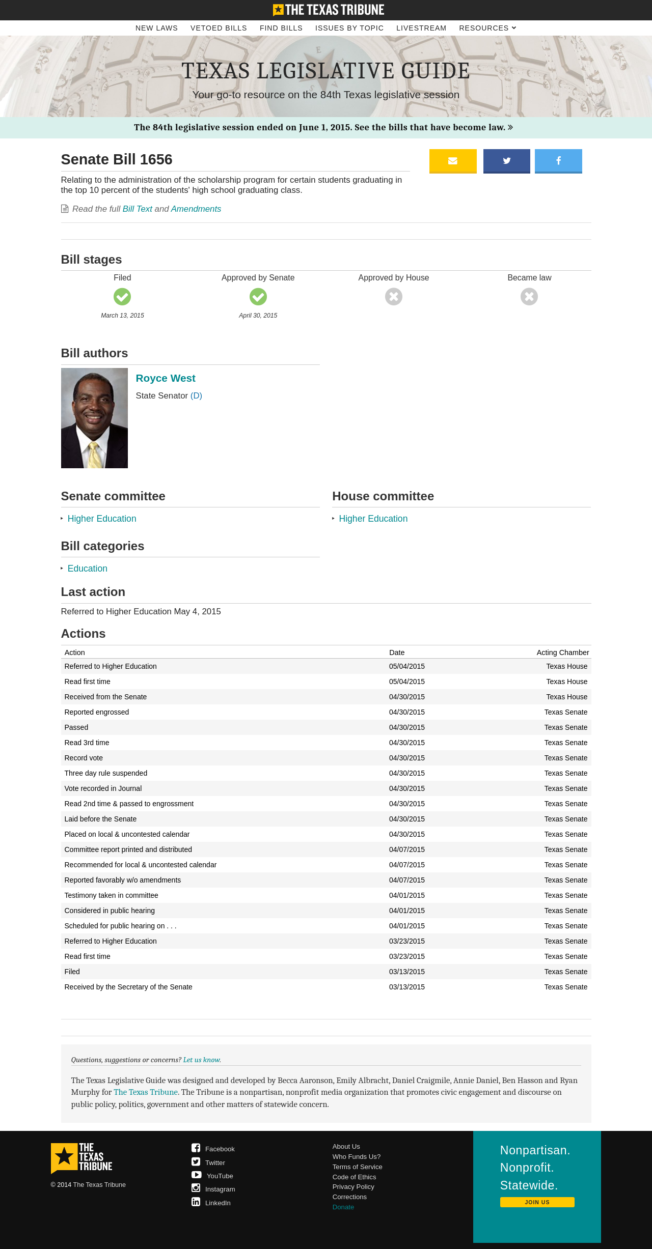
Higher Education (102, 519)
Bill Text (137, 209)
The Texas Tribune (146, 1092)
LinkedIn (211, 1203)
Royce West (166, 378)
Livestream (421, 28)
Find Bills (281, 28)
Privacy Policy (353, 1186)
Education (87, 568)
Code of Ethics (354, 1177)
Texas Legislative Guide (326, 70)
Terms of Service (358, 1167)
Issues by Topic (349, 28)
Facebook (213, 1149)
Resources (488, 28)
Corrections (350, 1197)
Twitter (208, 1163)
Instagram (213, 1189)
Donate (344, 1207)
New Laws (156, 28)
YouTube (212, 1176)
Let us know (201, 1059)
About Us (346, 1146)
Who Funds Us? (357, 1156)
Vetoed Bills (219, 28)
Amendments (196, 209)
